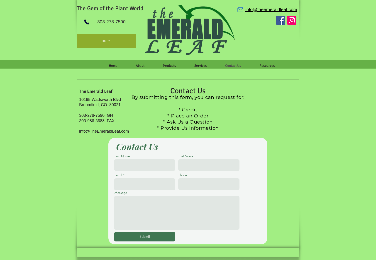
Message (121, 192)
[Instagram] (291, 20)
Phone (183, 175)
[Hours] (106, 41)
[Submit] (144, 236)
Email (118, 175)
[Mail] (240, 9)
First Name (122, 156)
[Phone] (86, 22)
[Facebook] (280, 20)
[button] (140, 66)
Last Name (186, 156)
